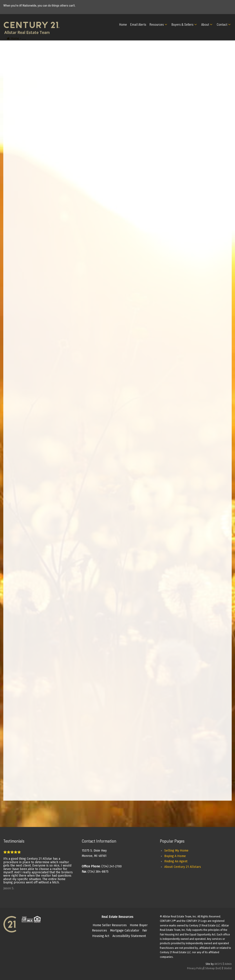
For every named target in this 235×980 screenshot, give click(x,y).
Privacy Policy (195, 968)
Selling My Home (176, 850)
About (205, 24)
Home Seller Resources (110, 925)
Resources (157, 24)
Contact (222, 24)
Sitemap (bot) (213, 968)
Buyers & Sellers (182, 24)
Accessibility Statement (129, 936)
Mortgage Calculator (124, 930)
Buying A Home (175, 856)
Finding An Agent (176, 861)
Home (123, 24)
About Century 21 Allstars (182, 867)
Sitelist (228, 968)
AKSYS (218, 964)
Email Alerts (138, 24)
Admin (228, 964)
